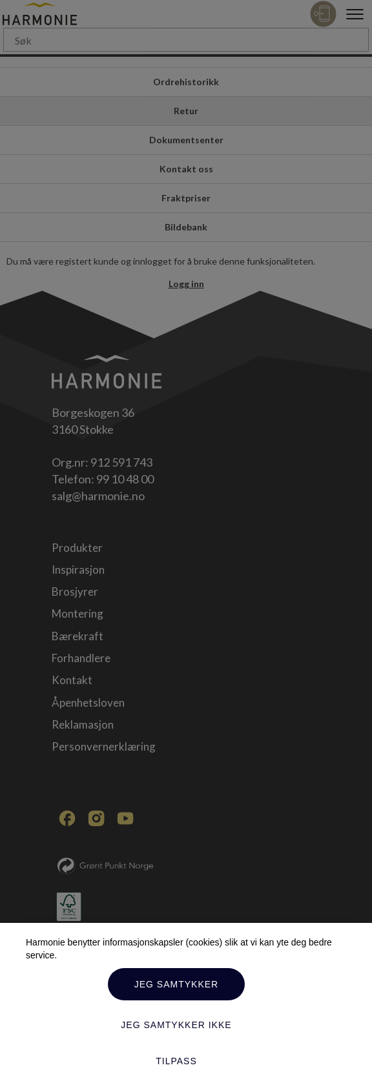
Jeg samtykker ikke (176, 1025)
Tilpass (176, 1061)
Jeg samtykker (176, 984)
